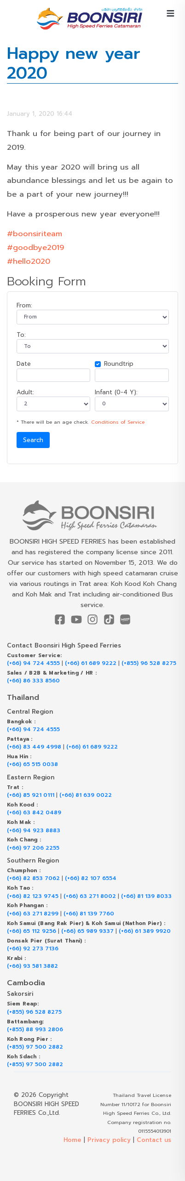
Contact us (154, 1140)
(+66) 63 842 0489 (34, 813)
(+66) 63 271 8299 (32, 914)
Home (72, 1140)
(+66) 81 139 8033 (146, 896)
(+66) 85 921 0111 (30, 795)
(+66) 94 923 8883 (33, 831)
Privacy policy (109, 1140)
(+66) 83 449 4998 (34, 747)
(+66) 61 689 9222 (90, 663)
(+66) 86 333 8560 (33, 681)
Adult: (25, 392)
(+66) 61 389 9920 (145, 931)
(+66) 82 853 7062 (33, 878)
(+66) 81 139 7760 (89, 914)
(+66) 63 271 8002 (90, 896)
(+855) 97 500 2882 (35, 1047)
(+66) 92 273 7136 (32, 949)
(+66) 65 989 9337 (87, 931)
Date (24, 363)
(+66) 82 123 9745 (32, 896)
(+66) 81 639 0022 (85, 795)
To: (21, 334)
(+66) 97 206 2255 (33, 848)
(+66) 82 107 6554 (90, 878)
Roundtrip (118, 363)
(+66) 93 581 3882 (32, 966)
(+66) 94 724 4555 (33, 663)
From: (24, 305)
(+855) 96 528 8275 (148, 663)
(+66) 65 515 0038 (32, 764)
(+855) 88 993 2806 (35, 1029)
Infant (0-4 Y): (116, 392)
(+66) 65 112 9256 (31, 931)
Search (33, 440)
